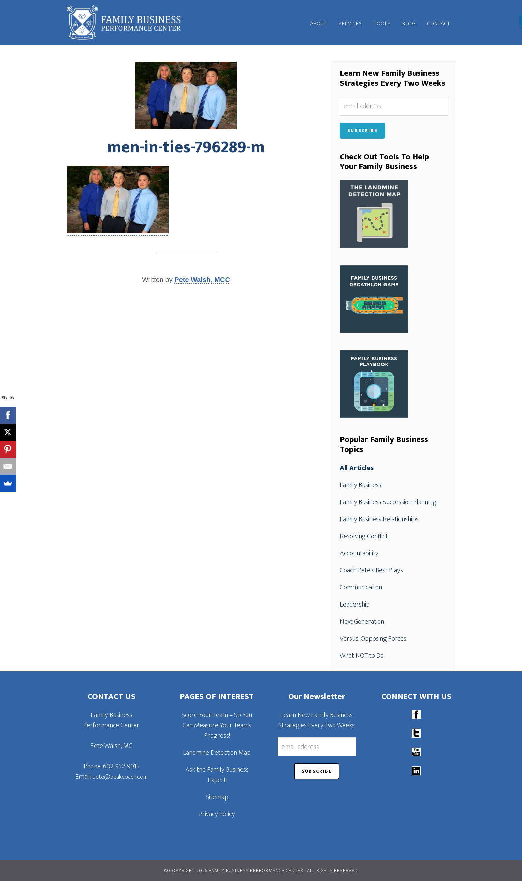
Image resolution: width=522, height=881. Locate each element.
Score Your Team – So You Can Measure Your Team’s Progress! (217, 725)
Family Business (360, 485)
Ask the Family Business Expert (217, 775)
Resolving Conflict (364, 536)
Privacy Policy (217, 814)
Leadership (355, 604)
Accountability (359, 553)
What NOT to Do (362, 656)
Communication (361, 587)
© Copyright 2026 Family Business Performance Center (233, 871)
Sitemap (217, 797)
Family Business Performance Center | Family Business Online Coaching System (128, 22)
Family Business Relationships (379, 519)
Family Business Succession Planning (388, 502)
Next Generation (362, 621)
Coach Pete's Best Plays (371, 570)
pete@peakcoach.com (120, 777)
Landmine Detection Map (217, 752)
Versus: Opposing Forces (373, 638)
